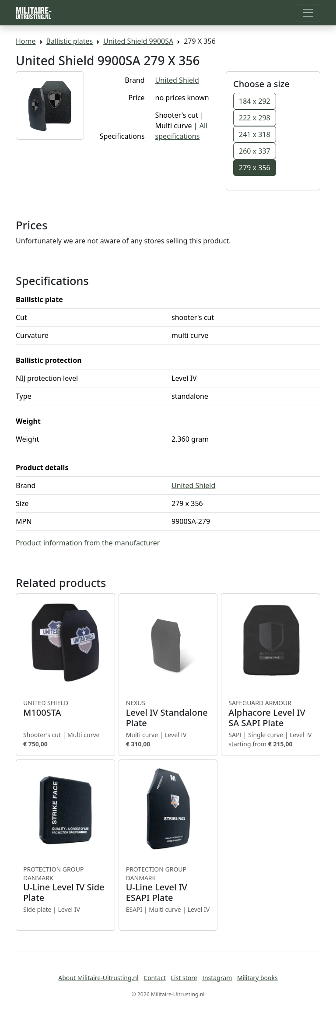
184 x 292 (254, 101)
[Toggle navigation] (308, 12)
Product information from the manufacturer (88, 543)
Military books (257, 978)
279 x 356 (254, 167)
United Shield (177, 80)
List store (184, 978)
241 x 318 (254, 134)
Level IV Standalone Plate (168, 713)
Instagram (217, 978)
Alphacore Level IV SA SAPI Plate (270, 713)
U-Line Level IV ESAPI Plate (168, 884)
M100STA (65, 708)
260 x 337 (254, 151)
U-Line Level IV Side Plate (65, 884)
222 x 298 (254, 118)
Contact (155, 978)
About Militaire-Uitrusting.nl (98, 978)
